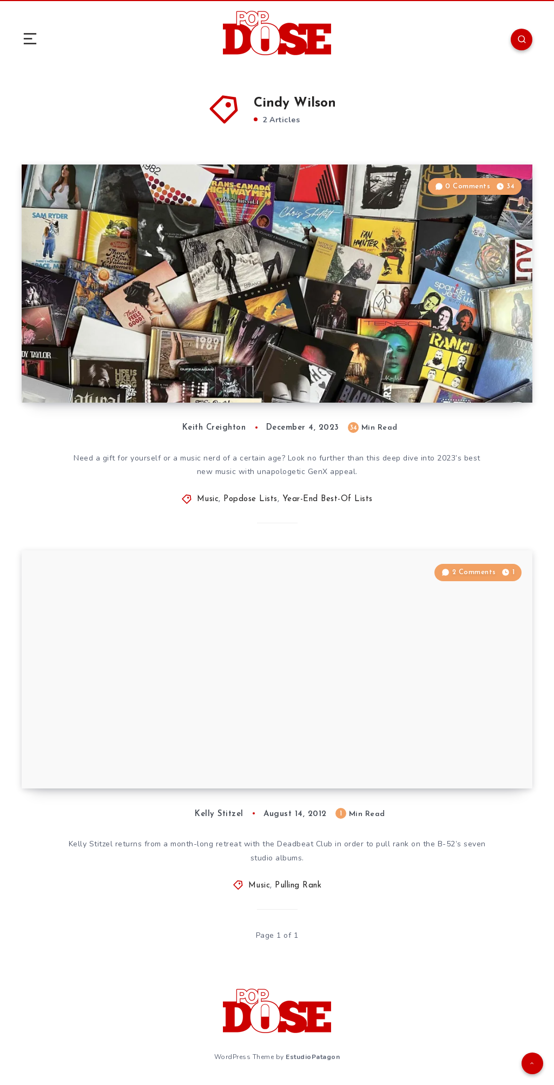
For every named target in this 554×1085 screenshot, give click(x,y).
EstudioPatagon (313, 1057)
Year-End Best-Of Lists (327, 499)
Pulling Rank (298, 886)
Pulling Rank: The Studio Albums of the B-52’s (167, 756)
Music (208, 499)
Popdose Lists (250, 499)
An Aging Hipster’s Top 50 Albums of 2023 (161, 370)
